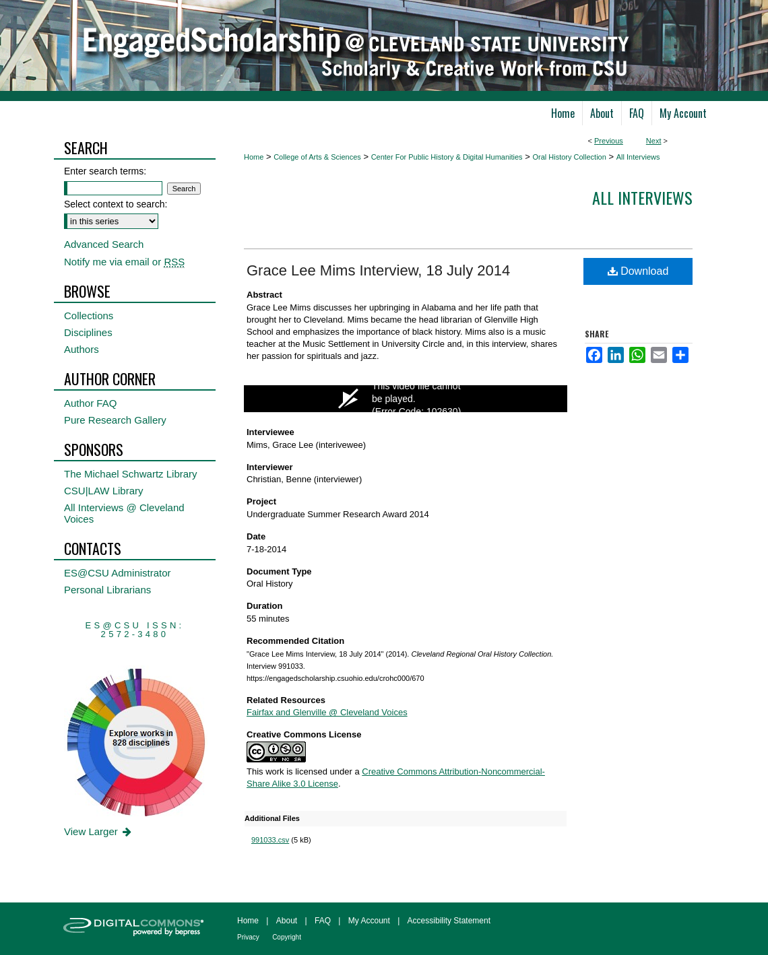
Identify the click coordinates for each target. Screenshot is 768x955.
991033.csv (270, 840)
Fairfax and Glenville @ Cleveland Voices (327, 712)
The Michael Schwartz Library (130, 474)
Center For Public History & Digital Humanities (447, 157)
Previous (608, 141)
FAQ (323, 920)
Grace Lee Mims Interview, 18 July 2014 (378, 270)
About (286, 920)
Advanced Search (103, 244)
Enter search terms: (105, 171)
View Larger (98, 831)
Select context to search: (115, 204)
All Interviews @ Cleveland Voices (124, 513)
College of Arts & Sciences (317, 157)
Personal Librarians (107, 589)
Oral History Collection (569, 157)
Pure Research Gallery (115, 420)
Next (654, 141)
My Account (369, 920)
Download (638, 271)
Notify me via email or (124, 261)
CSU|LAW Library (103, 490)
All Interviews (638, 157)
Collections (88, 315)
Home (253, 157)
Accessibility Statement (449, 920)
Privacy (248, 937)
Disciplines (88, 332)
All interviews (642, 197)
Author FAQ (90, 403)
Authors (81, 349)
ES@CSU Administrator (117, 573)
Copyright (286, 937)
